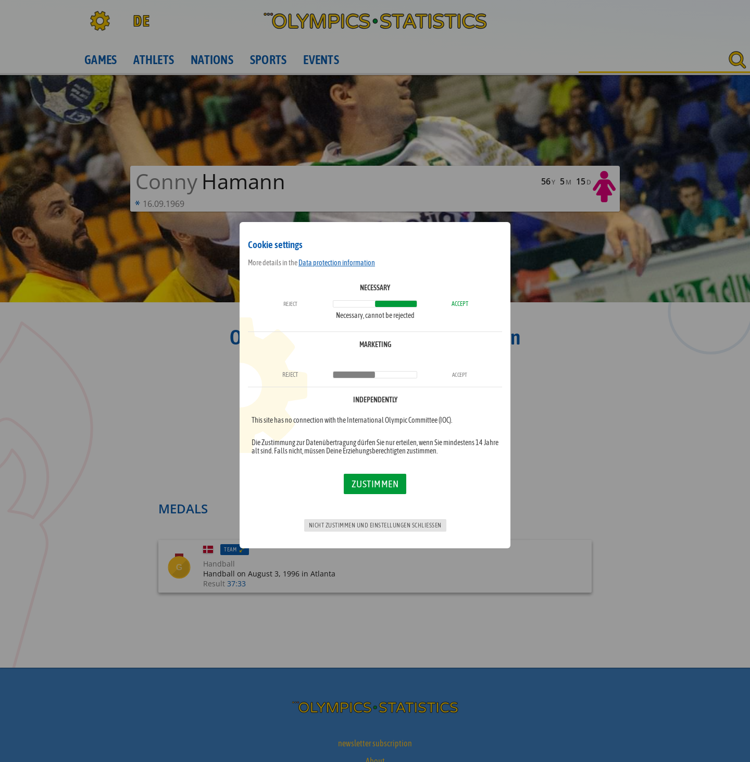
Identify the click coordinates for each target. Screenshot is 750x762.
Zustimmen (375, 483)
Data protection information (336, 263)
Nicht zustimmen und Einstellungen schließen (375, 525)
